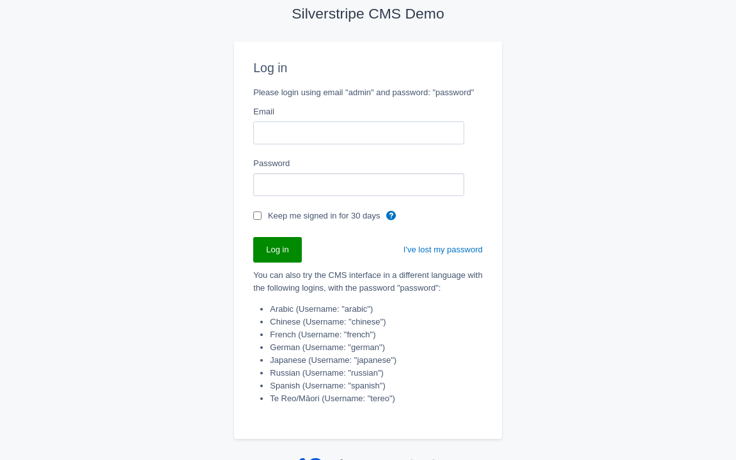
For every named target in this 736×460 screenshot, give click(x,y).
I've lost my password (443, 249)
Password (271, 163)
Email (263, 111)
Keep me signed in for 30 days (325, 215)
